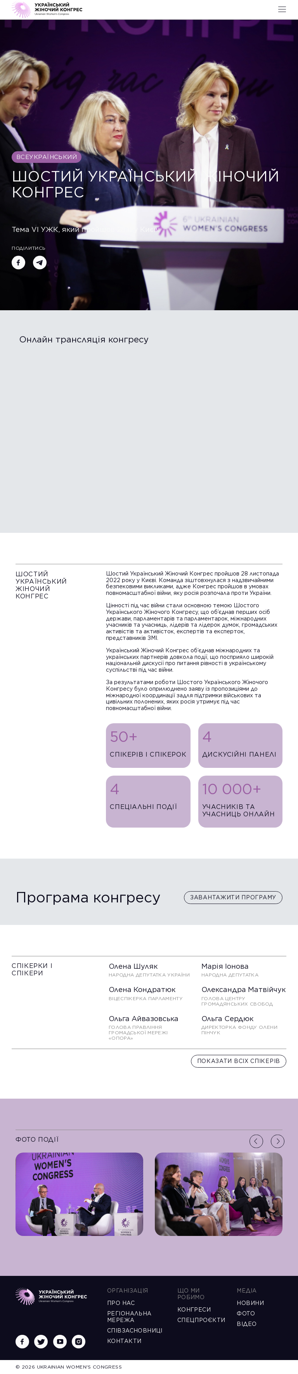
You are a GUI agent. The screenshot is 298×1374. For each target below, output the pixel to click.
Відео (246, 1324)
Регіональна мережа (129, 1316)
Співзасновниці (135, 1330)
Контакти (124, 1341)
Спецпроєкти (200, 1320)
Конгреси (194, 1310)
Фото (246, 1313)
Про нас (121, 1303)
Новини (250, 1303)
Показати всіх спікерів (238, 1061)
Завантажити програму (233, 897)
